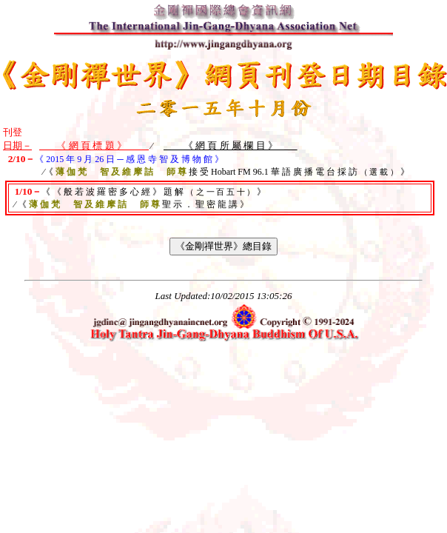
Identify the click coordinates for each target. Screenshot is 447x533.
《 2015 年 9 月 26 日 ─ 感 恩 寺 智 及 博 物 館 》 (129, 159)
